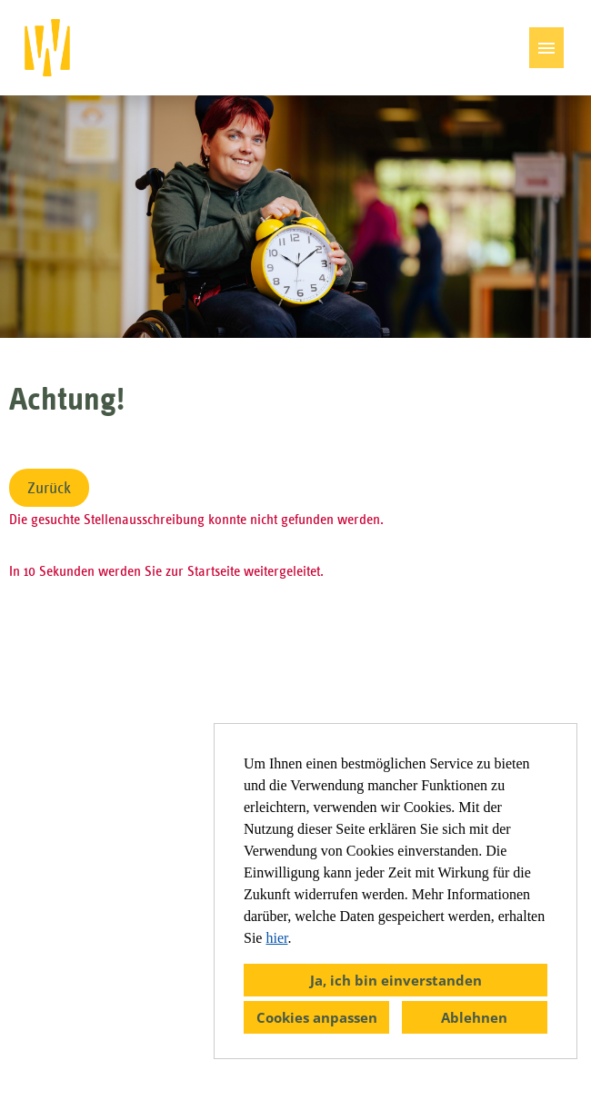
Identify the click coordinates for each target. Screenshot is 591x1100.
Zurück (49, 488)
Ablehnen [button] (474, 1017)
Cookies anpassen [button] (316, 1017)
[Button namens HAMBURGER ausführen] (546, 47)
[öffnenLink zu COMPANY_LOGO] (47, 47)
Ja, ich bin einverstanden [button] (396, 980)
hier (276, 938)
